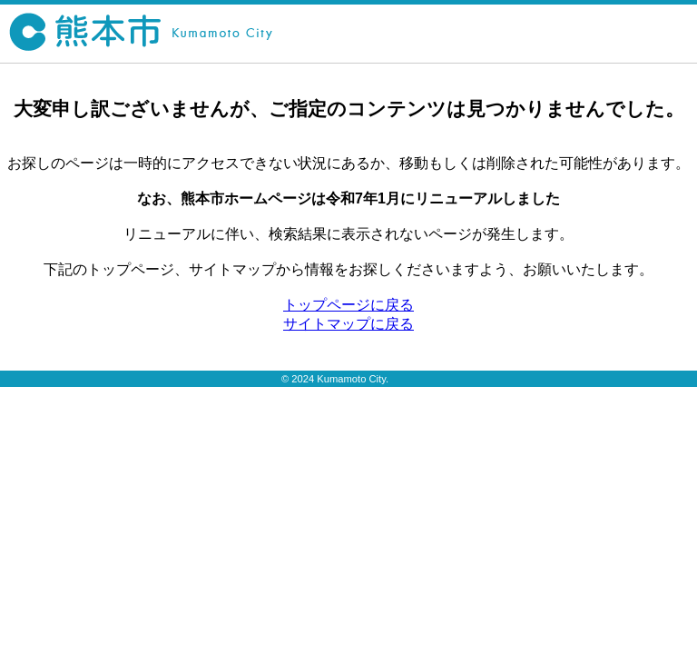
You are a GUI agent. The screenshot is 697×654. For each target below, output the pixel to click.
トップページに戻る (348, 304)
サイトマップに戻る (348, 324)
